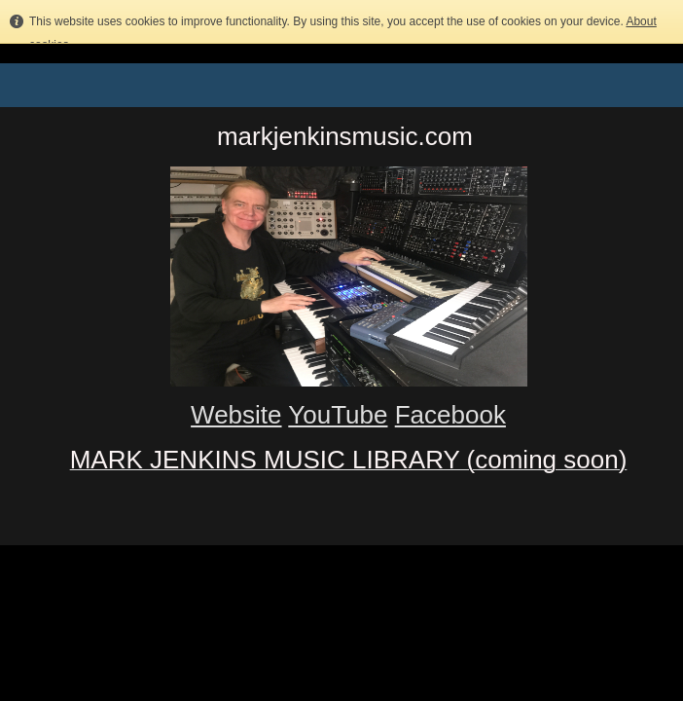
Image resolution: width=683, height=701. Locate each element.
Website (236, 414)
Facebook (450, 414)
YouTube (337, 414)
